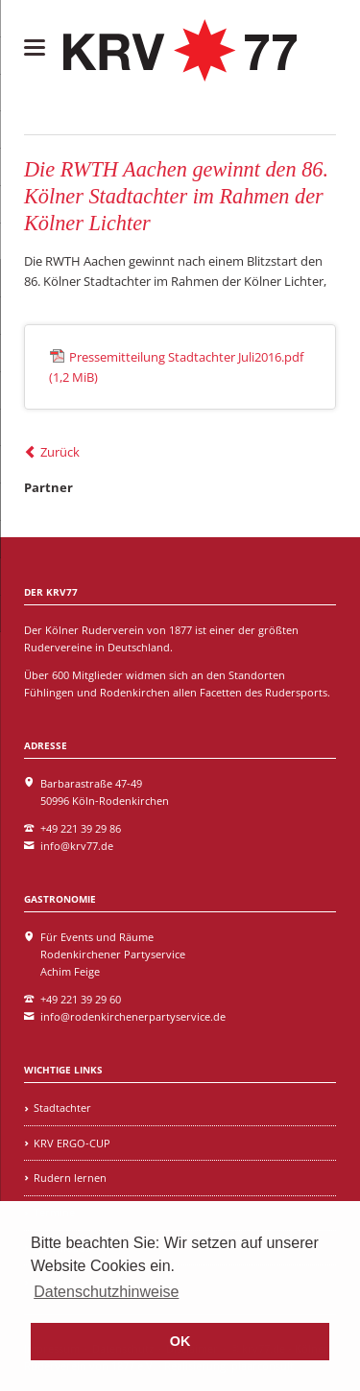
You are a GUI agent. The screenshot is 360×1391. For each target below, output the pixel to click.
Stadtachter (62, 1107)
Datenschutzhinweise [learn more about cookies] (106, 1292)
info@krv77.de (76, 845)
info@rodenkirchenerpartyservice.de (133, 1016)
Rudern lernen (70, 1177)
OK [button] (180, 1341)
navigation (34, 47)
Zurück (60, 451)
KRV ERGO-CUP (72, 1143)
